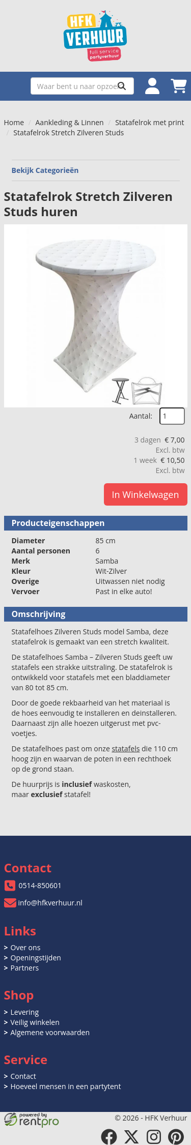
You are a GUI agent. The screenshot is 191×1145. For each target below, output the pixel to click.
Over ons (26, 947)
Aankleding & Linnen (70, 122)
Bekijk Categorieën (96, 170)
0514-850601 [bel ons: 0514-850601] (40, 885)
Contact (23, 1076)
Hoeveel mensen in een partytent (66, 1086)
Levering (25, 1012)
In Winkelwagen (145, 494)
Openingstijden (36, 957)
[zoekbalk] (82, 86)
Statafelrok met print (149, 122)
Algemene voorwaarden (50, 1032)
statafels (126, 748)
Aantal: (140, 416)
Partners (25, 968)
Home (14, 122)
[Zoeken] (122, 86)
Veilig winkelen (35, 1022)
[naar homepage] (95, 36)
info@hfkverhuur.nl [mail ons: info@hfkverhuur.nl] (50, 902)
